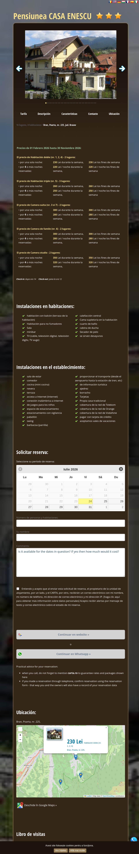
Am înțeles (60, 850)
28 (46, 507)
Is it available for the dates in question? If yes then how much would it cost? (70, 562)
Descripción (44, 114)
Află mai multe (77, 850)
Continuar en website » (73, 634)
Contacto (93, 114)
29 (61, 507)
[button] (76, 757)
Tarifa (23, 114)
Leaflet (88, 796)
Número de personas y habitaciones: (37, 517)
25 (105, 501)
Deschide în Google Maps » (36, 805)
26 (121, 501)
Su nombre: (23, 531)
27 (29, 507)
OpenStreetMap (108, 796)
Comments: (22, 546)
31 (90, 507)
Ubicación (114, 114)
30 (75, 507)
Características (69, 114)
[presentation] (38, 618)
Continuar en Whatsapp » (73, 654)
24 (90, 501)
